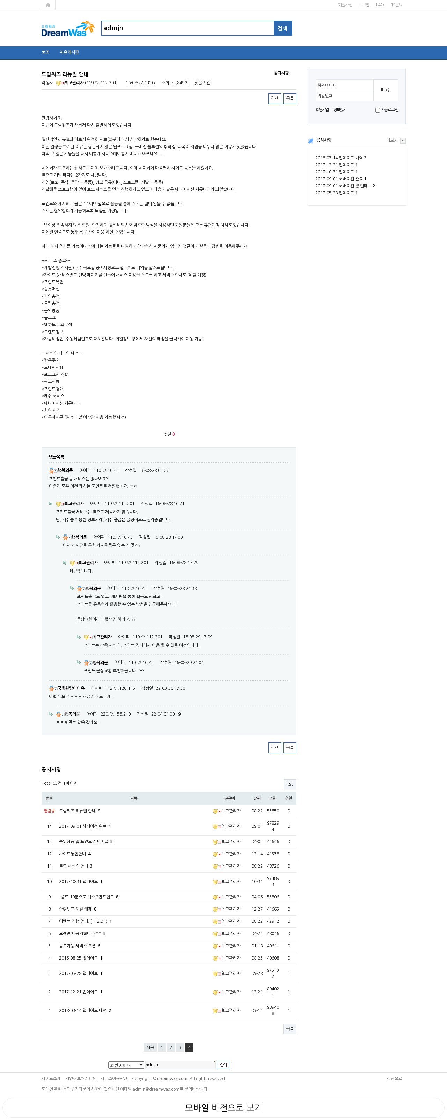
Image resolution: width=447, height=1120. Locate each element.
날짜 (257, 798)
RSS (290, 784)
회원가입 (345, 5)
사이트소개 (51, 1079)
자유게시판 (69, 52)
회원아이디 (327, 85)
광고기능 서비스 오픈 (79, 946)
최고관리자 (70, 83)
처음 (150, 1048)
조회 (272, 798)
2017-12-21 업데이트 (336, 165)
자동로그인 (389, 110)
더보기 (392, 140)
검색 (275, 98)
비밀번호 (325, 96)
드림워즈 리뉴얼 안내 (79, 811)
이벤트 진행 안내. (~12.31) (85, 921)
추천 (288, 798)
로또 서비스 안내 (76, 866)
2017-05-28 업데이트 (336, 193)
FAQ (379, 5)
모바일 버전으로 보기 (223, 1108)
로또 (45, 52)
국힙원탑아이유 (67, 688)
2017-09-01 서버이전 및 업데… (345, 186)
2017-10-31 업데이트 (336, 172)
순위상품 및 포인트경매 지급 (86, 842)
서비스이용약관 (114, 1079)
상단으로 (394, 1079)
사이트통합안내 (74, 854)
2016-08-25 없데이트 (80, 958)
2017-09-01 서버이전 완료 (340, 179)
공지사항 (324, 140)
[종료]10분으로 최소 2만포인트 (88, 897)
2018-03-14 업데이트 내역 (340, 158)
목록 (290, 98)
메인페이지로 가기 (48, 5)
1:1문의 (396, 5)
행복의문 (61, 470)
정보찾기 (339, 110)
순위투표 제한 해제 (77, 909)
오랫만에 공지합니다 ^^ (82, 934)
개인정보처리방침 (80, 1079)
